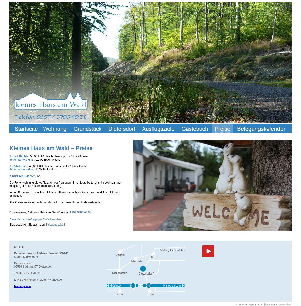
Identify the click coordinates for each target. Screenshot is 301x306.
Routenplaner (22, 286)
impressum (271, 304)
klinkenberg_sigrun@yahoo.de (43, 279)
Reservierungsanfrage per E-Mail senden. (35, 219)
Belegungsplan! (55, 224)
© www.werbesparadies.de (250, 304)
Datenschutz (285, 304)
